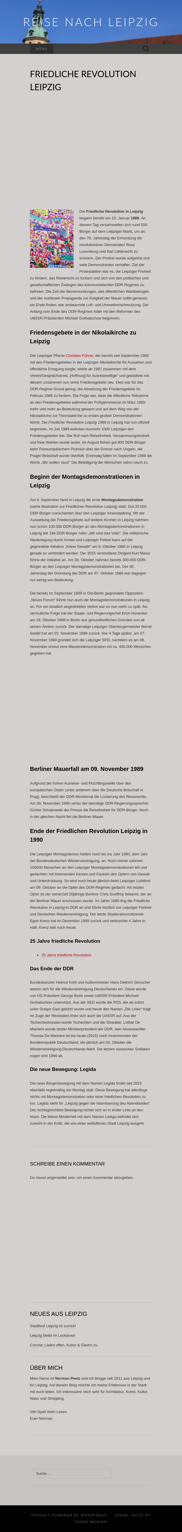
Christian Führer (79, 355)
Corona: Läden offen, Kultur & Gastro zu (63, 1345)
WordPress (94, 1515)
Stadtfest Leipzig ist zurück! (53, 1326)
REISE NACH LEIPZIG (91, 22)
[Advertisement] (91, 154)
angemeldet (57, 1177)
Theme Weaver (91, 1522)
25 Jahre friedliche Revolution (66, 955)
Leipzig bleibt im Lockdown (52, 1335)
